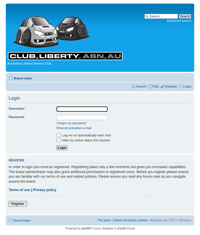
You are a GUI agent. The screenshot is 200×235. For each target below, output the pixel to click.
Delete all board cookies (131, 220)
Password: (17, 117)
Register (171, 86)
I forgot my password (71, 123)
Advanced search (179, 20)
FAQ (155, 86)
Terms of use (19, 190)
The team (103, 220)
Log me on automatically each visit (84, 135)
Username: (17, 108)
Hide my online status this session (83, 140)
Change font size (187, 77)
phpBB (85, 228)
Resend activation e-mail (74, 128)
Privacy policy (45, 190)
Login (187, 86)
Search (141, 86)
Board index (23, 78)
